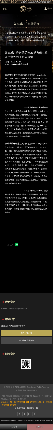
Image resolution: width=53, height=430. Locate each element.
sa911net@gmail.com (18, 308)
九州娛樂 (45, 396)
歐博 (35, 390)
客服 (50, 34)
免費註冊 (39, 427)
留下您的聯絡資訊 (26, 340)
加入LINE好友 (26, 333)
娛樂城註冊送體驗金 (20, 64)
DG (29, 396)
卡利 (3, 396)
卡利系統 (8, 396)
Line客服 (13, 427)
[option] (31, 2)
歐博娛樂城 (29, 390)
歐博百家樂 (20, 390)
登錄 (48, 8)
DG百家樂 (36, 396)
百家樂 (8, 399)
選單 (5, 9)
